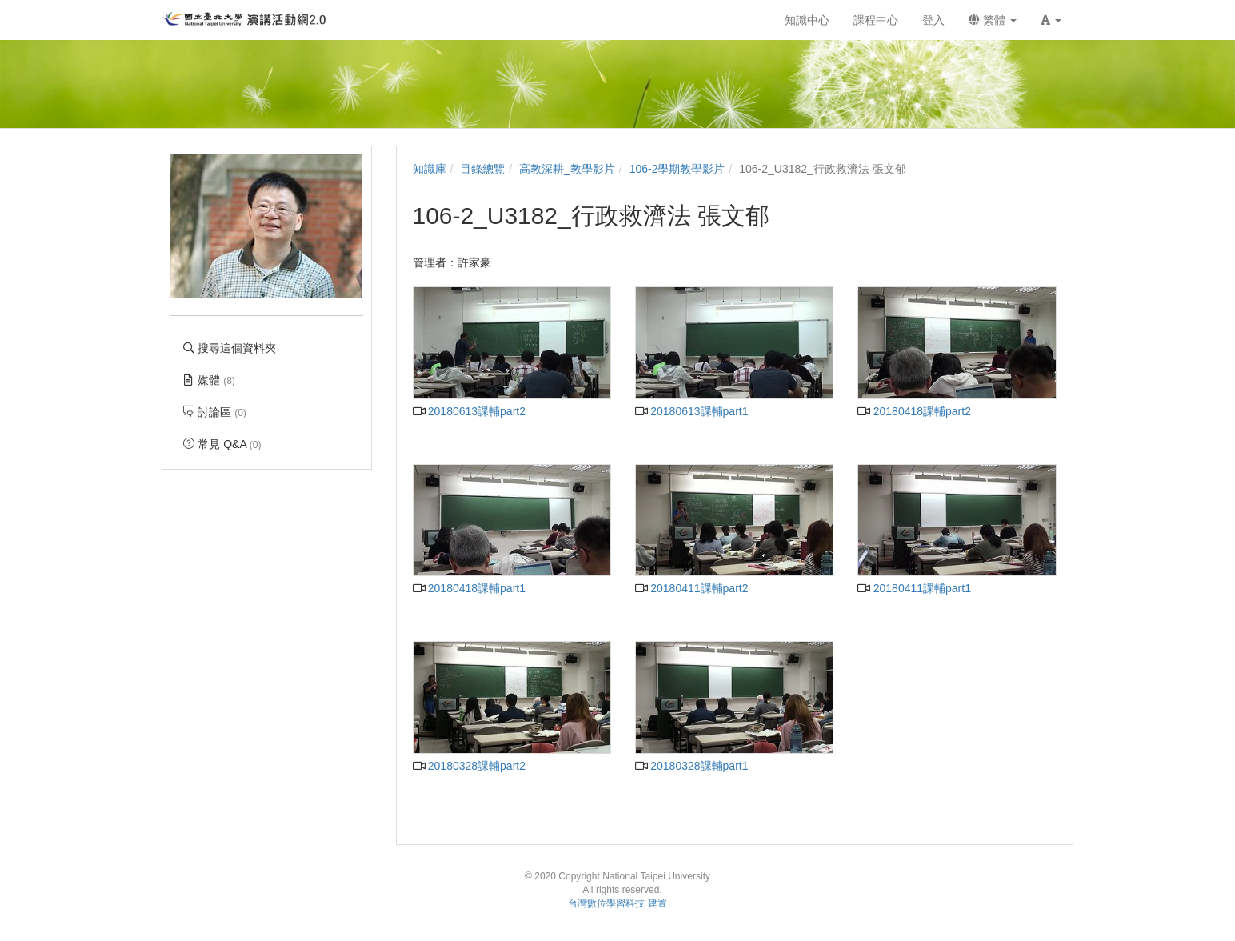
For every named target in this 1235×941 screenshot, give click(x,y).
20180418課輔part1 (469, 588)
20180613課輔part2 (469, 411)
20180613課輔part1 (691, 411)
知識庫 (429, 168)
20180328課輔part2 (469, 765)
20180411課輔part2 (691, 588)
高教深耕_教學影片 (567, 168)
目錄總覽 (482, 168)
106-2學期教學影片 (677, 168)
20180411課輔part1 (913, 588)
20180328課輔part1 (691, 765)
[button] (1051, 20)
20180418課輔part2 (913, 411)
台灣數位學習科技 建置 (617, 903)
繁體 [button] (993, 20)
